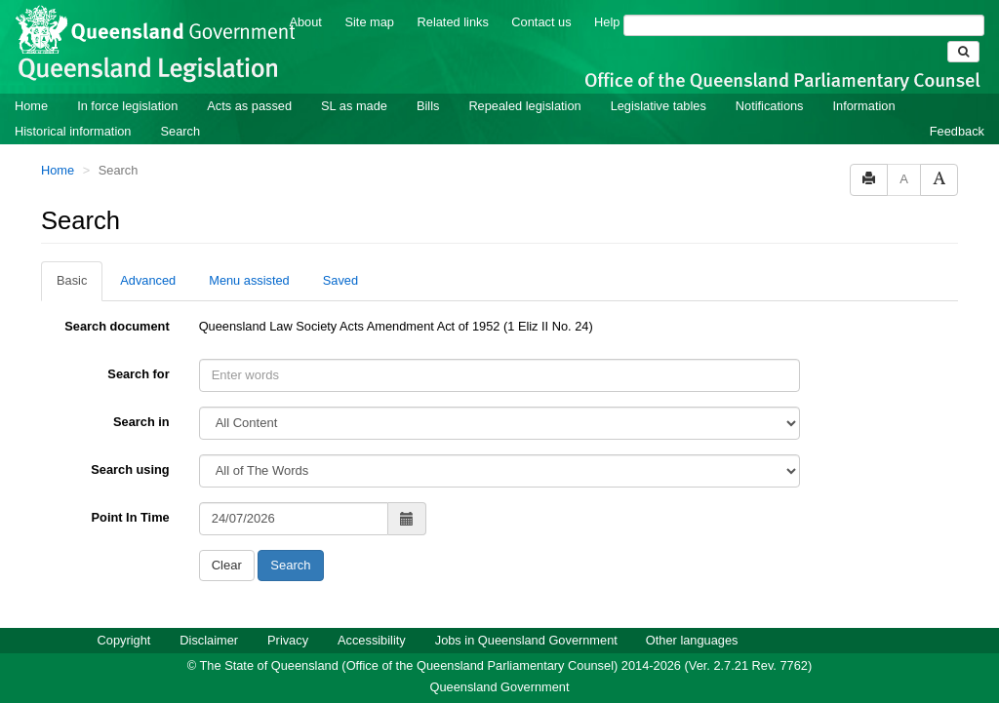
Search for (138, 374)
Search (180, 131)
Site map (369, 22)
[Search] (803, 25)
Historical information (73, 131)
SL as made (354, 105)
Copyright (124, 640)
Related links (453, 22)
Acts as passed (249, 105)
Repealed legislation (524, 105)
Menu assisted (249, 280)
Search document (116, 326)
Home (31, 105)
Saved (340, 280)
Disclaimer (209, 640)
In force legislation (127, 105)
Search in (141, 421)
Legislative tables (658, 105)
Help (606, 22)
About (305, 22)
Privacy (287, 640)
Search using (130, 469)
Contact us (541, 22)
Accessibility (372, 640)
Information (864, 105)
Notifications (770, 105)
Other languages (692, 640)
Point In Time (131, 517)
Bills (428, 105)
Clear (227, 565)
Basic (72, 280)
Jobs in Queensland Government (526, 640)
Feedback (957, 131)
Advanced (148, 280)
